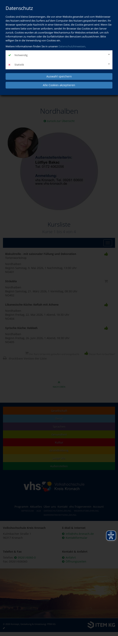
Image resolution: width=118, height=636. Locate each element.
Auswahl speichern (59, 76)
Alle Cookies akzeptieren (59, 85)
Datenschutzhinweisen (72, 46)
